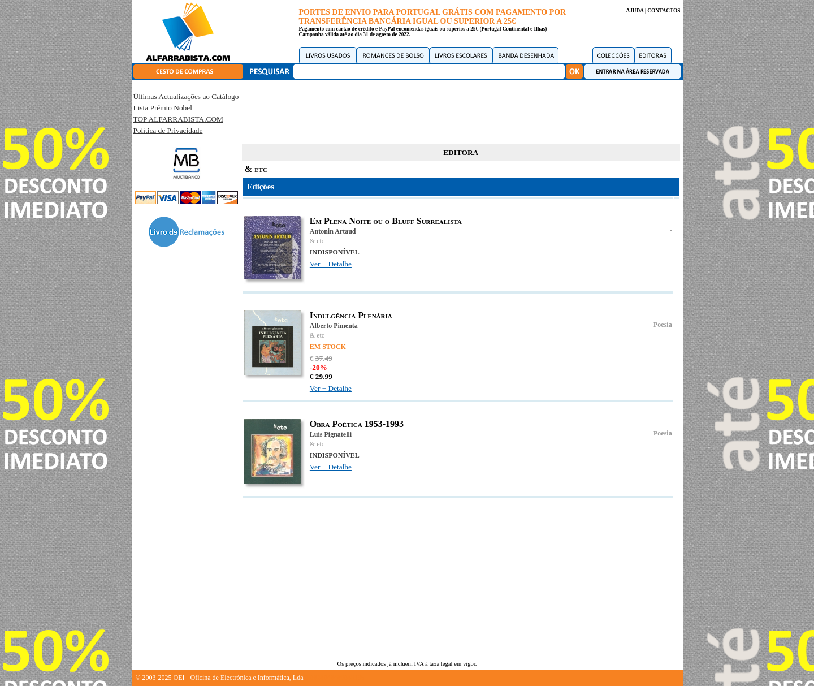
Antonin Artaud (333, 231)
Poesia (662, 325)
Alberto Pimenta (334, 326)
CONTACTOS (663, 11)
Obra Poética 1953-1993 (357, 424)
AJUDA (634, 11)
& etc (317, 241)
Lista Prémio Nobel (162, 107)
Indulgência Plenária (351, 315)
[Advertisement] (460, 110)
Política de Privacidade (168, 130)
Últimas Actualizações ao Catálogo (186, 96)
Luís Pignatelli (331, 434)
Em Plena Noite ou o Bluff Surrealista (386, 221)
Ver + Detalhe (331, 264)
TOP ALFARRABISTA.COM (178, 119)
